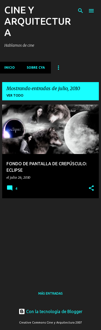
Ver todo (14, 95)
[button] (91, 188)
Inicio (9, 67)
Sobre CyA (36, 67)
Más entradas (50, 293)
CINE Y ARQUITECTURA (37, 21)
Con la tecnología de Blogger (50, 311)
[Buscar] (80, 10)
